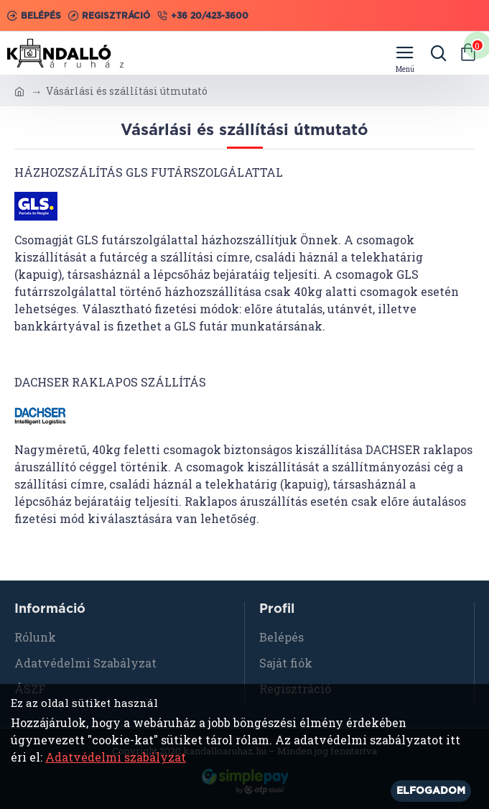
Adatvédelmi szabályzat (115, 756)
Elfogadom (430, 791)
